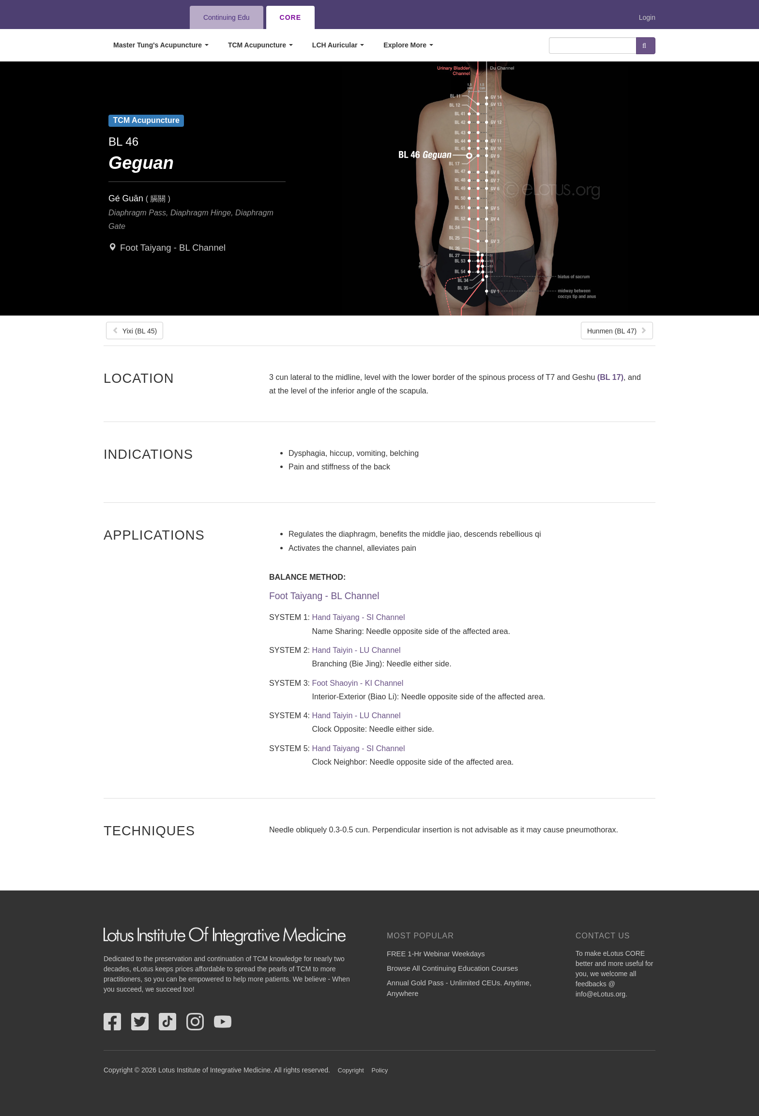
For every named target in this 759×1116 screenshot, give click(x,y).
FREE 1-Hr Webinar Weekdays (436, 954)
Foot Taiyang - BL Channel (173, 247)
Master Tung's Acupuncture (161, 45)
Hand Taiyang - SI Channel (358, 617)
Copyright (351, 1070)
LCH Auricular (338, 45)
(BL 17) (610, 377)
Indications (148, 454)
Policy (380, 1070)
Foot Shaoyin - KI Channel (358, 683)
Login (647, 17)
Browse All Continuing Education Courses (452, 968)
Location (139, 378)
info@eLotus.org (600, 994)
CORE (290, 17)
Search (645, 45)
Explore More (408, 45)
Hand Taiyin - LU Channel (356, 650)
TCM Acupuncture (260, 45)
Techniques (149, 830)
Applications (154, 535)
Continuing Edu (226, 17)
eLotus (139, 17)
